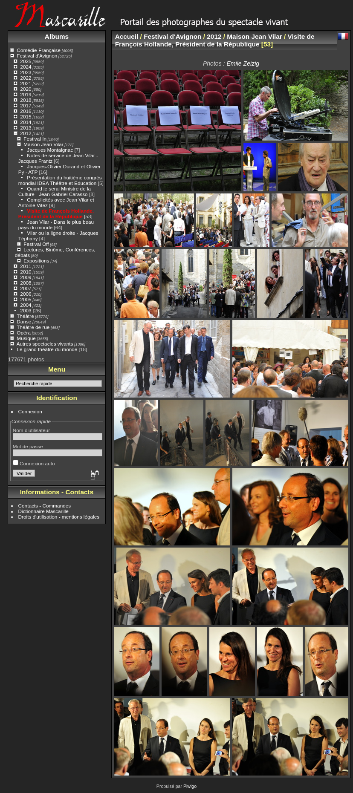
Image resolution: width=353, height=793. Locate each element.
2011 (25, 266)
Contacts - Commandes (44, 505)
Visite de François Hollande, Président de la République (56, 213)
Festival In (34, 138)
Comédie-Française (39, 50)
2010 (25, 271)
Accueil (127, 36)
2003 (25, 310)
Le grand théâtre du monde (47, 349)
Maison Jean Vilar (43, 144)
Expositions (36, 260)
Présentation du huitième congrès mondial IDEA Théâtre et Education (60, 180)
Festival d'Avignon (37, 55)
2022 (25, 78)
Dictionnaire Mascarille (43, 511)
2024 (25, 66)
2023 (25, 72)
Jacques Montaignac (50, 150)
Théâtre (25, 316)
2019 (25, 94)
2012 (25, 133)
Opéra (24, 332)
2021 (25, 83)
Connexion (30, 411)
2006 (25, 294)
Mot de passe (28, 446)
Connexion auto (34, 463)
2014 (25, 122)
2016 (25, 111)
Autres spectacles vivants (45, 343)
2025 (25, 61)
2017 (25, 105)
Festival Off (36, 244)
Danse (24, 321)
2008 (25, 282)
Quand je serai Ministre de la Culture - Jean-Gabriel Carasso (54, 191)
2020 (25, 89)
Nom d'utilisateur (31, 430)
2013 (25, 127)
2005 (25, 299)
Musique (26, 338)
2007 (25, 288)
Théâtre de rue (33, 327)
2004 (25, 305)
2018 (25, 100)
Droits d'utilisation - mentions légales (59, 516)
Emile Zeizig (242, 63)
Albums (57, 36)
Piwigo (190, 786)
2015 (25, 116)
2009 (25, 277)
